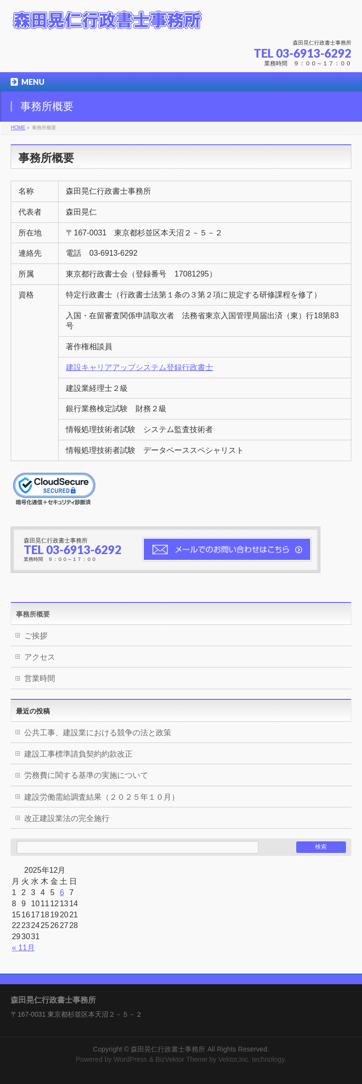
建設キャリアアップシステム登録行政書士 (139, 367)
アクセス (39, 657)
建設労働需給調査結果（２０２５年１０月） (101, 797)
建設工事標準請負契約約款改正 (78, 754)
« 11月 (23, 948)
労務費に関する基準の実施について (86, 775)
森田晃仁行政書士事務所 (168, 1049)
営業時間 (39, 678)
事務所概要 (33, 614)
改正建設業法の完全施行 (66, 818)
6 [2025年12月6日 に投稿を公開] (62, 892)
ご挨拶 (35, 636)
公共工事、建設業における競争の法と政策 (97, 732)
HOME (18, 127)
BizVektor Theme (181, 1059)
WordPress (130, 1059)
